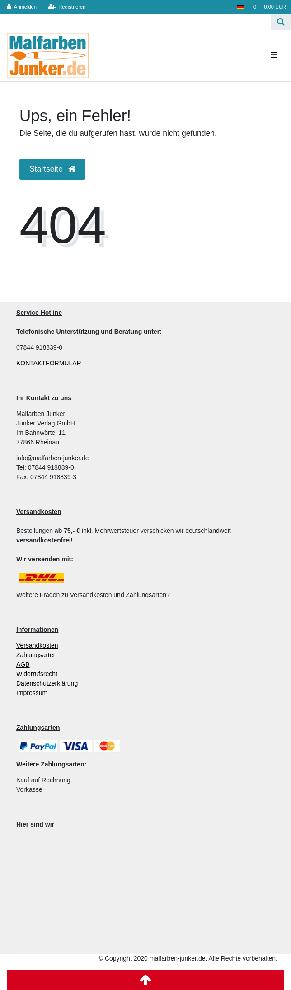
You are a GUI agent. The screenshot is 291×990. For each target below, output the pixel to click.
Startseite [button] (52, 168)
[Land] (239, 7)
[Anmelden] (22, 7)
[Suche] (281, 22)
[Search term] (135, 22)
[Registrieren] (66, 7)
